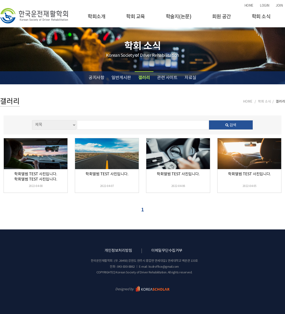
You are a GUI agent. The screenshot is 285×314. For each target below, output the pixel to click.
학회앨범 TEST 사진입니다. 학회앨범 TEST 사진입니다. (35, 176)
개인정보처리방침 (118, 250)
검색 (230, 125)
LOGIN (264, 6)
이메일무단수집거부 (166, 250)
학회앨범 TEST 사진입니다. (107, 174)
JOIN (279, 6)
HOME (248, 6)
